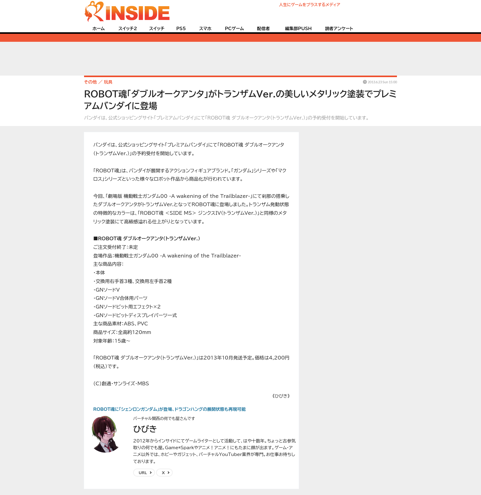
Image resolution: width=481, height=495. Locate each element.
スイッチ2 (127, 28)
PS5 (181, 28)
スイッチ (156, 28)
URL (143, 472)
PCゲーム (234, 28)
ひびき (145, 429)
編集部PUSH (298, 28)
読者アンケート (339, 28)
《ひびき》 (281, 396)
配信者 (263, 28)
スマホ (205, 28)
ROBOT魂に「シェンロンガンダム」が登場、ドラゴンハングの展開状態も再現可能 (169, 409)
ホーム (98, 28)
